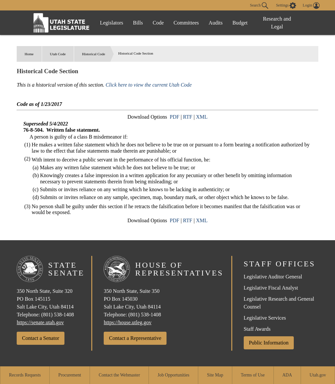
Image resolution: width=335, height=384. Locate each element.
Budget (240, 22)
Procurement (69, 375)
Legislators (111, 22)
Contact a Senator (40, 338)
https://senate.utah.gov (40, 322)
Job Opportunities (173, 375)
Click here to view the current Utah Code (149, 85)
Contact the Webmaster (119, 375)
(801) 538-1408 (57, 314)
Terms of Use (253, 375)
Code (158, 22)
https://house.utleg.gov (127, 322)
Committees (186, 22)
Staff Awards (257, 329)
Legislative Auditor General (273, 276)
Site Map (215, 375)
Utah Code (58, 54)
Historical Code (93, 54)
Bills (138, 22)
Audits (216, 22)
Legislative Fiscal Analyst (271, 288)
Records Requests (25, 375)
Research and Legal (277, 22)
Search (259, 5)
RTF (187, 117)
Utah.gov (317, 375)
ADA (287, 375)
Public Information (269, 342)
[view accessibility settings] (286, 5)
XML (202, 117)
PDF (174, 117)
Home (29, 54)
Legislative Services (265, 318)
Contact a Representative (135, 338)
